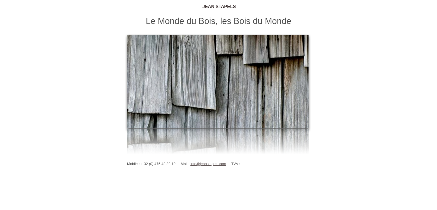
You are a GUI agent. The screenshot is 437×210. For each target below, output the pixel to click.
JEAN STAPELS (218, 6)
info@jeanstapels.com (208, 164)
